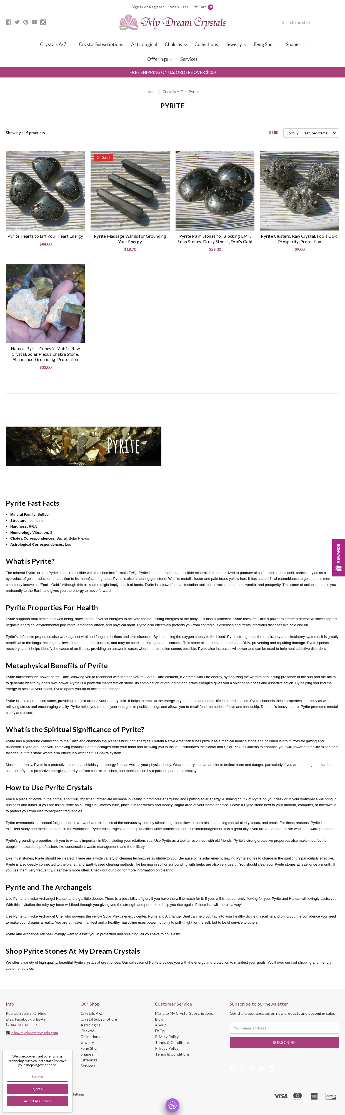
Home (151, 91)
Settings (38, 1076)
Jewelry (236, 44)
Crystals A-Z (55, 44)
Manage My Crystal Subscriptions (184, 1013)
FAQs (160, 1030)
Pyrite (194, 91)
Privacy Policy (167, 1036)
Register (156, 6)
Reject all (37, 1089)
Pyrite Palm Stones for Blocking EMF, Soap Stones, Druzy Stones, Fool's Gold (215, 239)
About (160, 1025)
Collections (206, 44)
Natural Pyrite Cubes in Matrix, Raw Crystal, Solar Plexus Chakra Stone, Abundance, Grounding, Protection (45, 354)
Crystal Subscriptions (101, 44)
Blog (159, 1019)
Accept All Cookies (37, 1101)
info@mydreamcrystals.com (34, 1032)
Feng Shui (266, 44)
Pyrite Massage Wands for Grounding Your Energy (130, 239)
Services (189, 59)
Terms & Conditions (172, 1042)
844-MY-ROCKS (24, 1025)
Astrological (144, 44)
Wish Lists (179, 6)
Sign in (137, 6)
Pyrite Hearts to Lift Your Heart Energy (45, 236)
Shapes (295, 44)
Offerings (159, 59)
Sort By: (293, 133)
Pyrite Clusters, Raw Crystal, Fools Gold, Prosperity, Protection (299, 239)
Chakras (176, 44)
